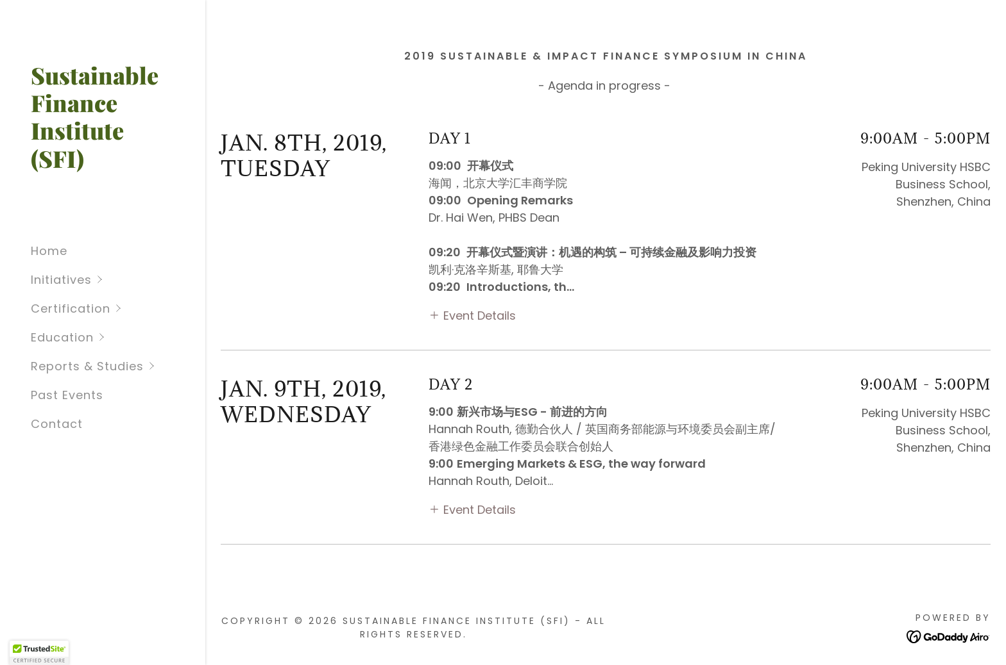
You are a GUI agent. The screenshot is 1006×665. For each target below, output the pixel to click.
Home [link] (49, 251)
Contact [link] (57, 424)
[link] (103, 164)
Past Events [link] (67, 395)
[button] (118, 279)
